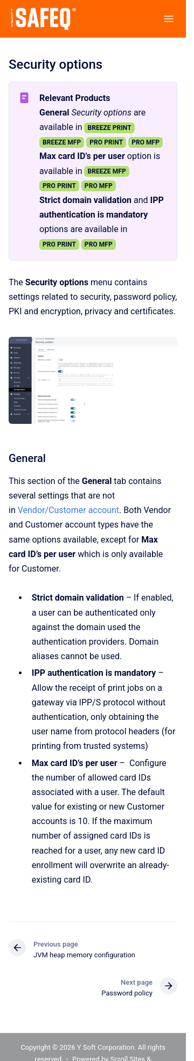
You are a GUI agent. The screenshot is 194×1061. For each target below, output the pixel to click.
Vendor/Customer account (68, 510)
